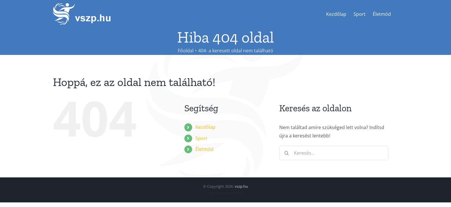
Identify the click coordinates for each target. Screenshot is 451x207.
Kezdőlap (205, 127)
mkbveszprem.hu (225, 192)
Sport (201, 138)
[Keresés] (286, 153)
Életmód (204, 149)
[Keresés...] (334, 153)
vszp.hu (241, 186)
